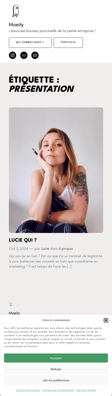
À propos (66, 249)
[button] (106, 320)
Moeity (16, 24)
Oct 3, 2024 (18, 249)
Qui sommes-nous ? (30, 42)
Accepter (56, 358)
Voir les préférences (56, 380)
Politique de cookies (28, 390)
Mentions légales (86, 390)
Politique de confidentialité (58, 390)
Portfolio (68, 42)
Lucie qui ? (23, 240)
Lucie (45, 249)
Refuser (56, 369)
